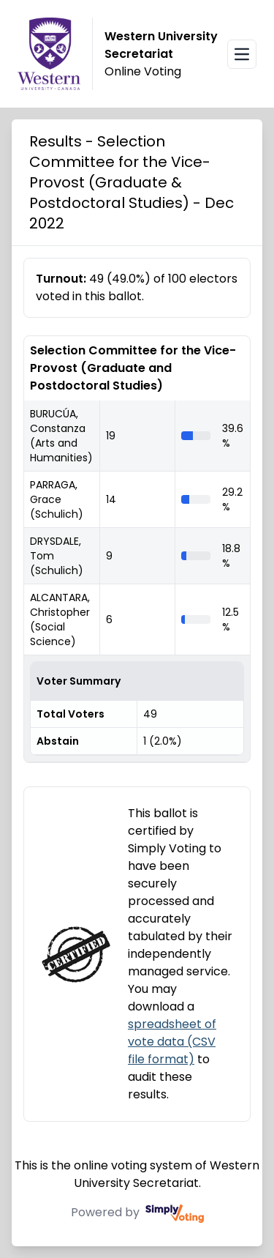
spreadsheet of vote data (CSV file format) (172, 1042)
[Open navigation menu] (241, 54)
